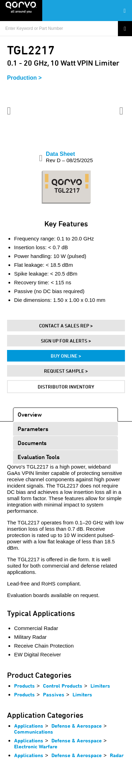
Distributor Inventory (66, 387)
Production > (24, 78)
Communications (33, 732)
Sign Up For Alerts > (66, 341)
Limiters (100, 686)
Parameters (33, 428)
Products (24, 686)
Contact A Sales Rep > (66, 326)
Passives (53, 694)
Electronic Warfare (35, 746)
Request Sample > (66, 371)
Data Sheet (69, 157)
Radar (117, 755)
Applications (28, 726)
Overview (30, 414)
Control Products (62, 686)
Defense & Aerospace (76, 726)
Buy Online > (66, 356)
